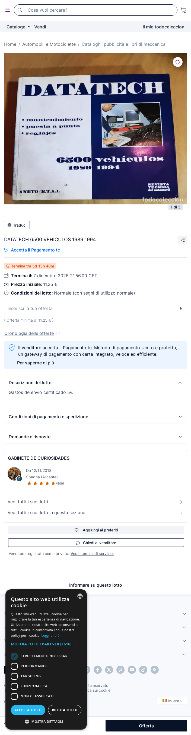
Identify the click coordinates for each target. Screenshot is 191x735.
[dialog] (46, 659)
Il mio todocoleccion (163, 27)
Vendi (40, 27)
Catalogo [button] (17, 27)
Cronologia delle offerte (29, 333)
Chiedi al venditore (96, 542)
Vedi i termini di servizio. (92, 553)
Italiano (172, 701)
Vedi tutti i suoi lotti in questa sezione (95, 512)
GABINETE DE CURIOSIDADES (38, 458)
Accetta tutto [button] (28, 710)
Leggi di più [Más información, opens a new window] (51, 635)
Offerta (146, 726)
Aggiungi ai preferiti (96, 530)
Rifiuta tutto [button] (65, 710)
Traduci (17, 225)
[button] (95, 382)
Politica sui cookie (94, 690)
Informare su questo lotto (95, 585)
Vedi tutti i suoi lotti (95, 501)
